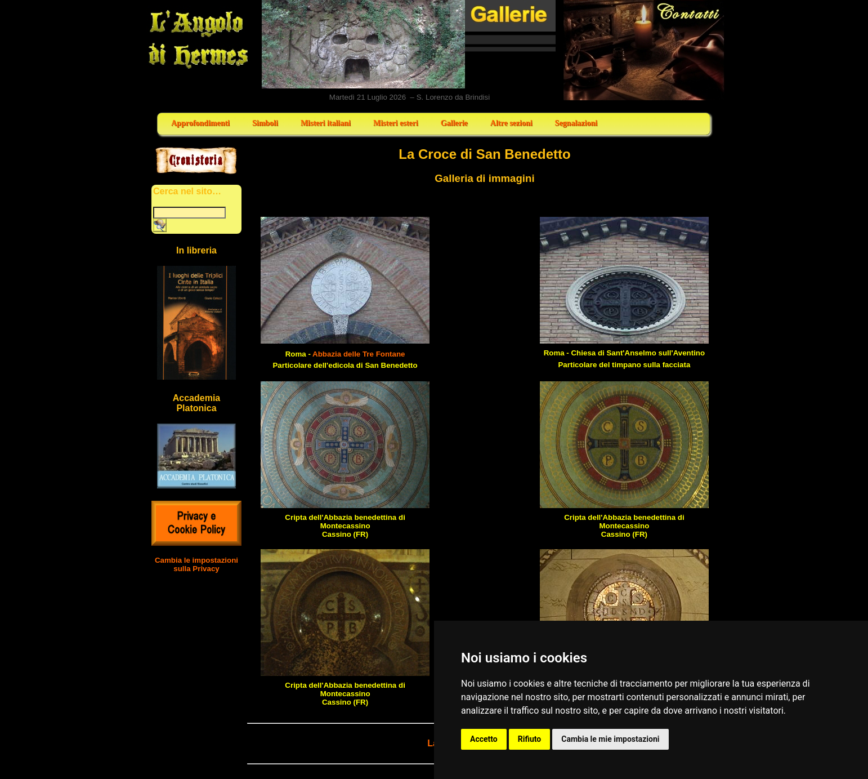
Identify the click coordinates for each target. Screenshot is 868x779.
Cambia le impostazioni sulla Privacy (196, 564)
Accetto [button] (484, 739)
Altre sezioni (511, 123)
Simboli (265, 123)
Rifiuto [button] (530, 739)
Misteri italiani (326, 123)
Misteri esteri (395, 123)
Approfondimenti (200, 123)
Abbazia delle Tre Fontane (358, 354)
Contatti (644, 50)
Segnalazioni (576, 123)
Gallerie (454, 123)
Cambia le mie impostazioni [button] (610, 739)
